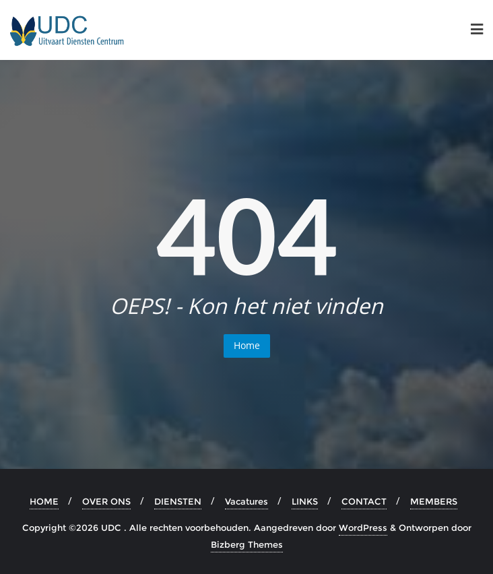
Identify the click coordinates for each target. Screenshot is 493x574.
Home (247, 345)
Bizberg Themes (247, 544)
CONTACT (364, 501)
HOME (44, 501)
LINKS (305, 501)
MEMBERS (433, 501)
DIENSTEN (177, 501)
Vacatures (246, 501)
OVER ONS (106, 501)
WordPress (363, 527)
